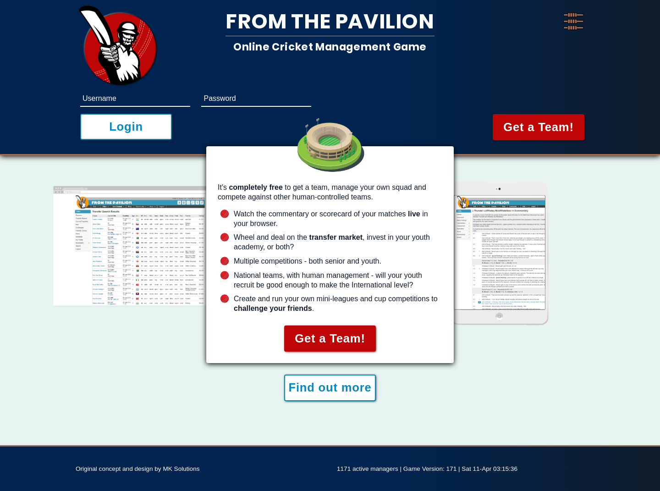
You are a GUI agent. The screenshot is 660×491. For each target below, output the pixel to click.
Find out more (329, 387)
